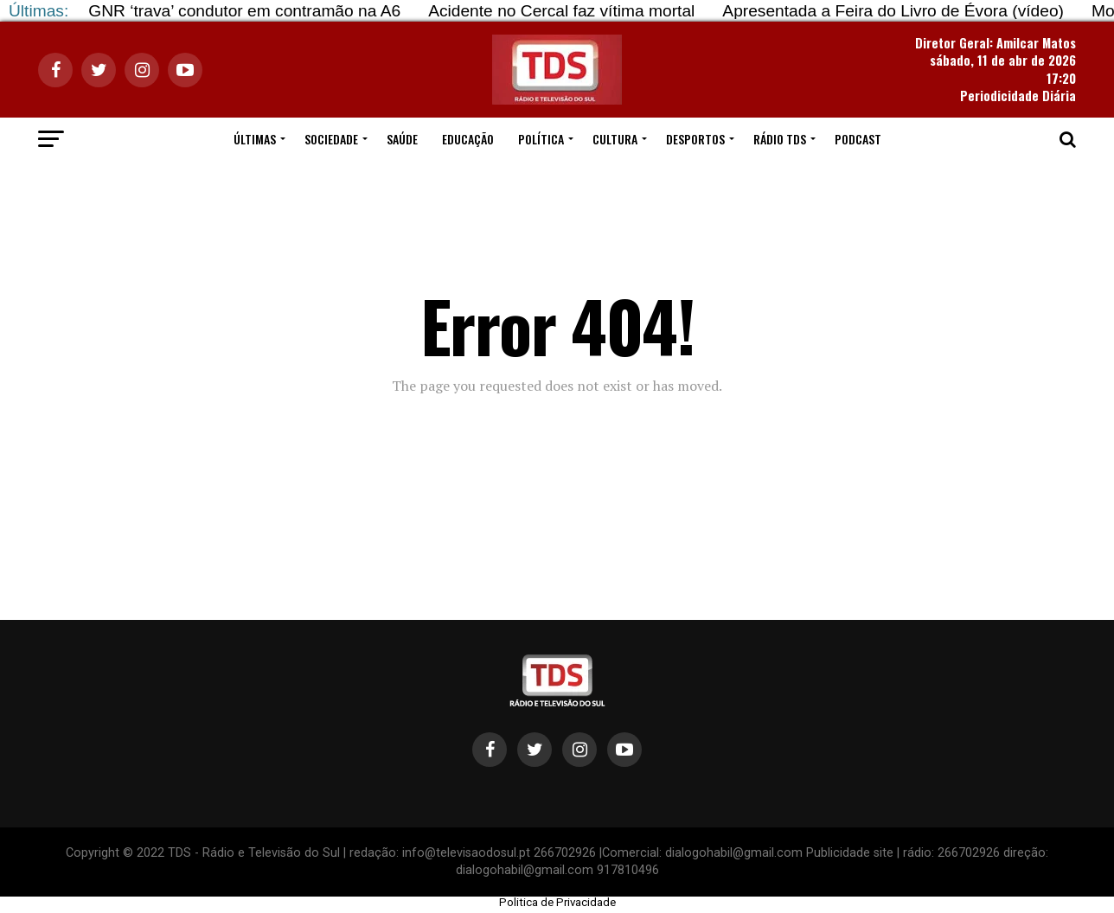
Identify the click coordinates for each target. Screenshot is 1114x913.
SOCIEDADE (331, 139)
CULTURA (614, 139)
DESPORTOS (695, 139)
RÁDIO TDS (779, 139)
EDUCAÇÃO (468, 139)
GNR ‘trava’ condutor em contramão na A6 (244, 11)
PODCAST (858, 139)
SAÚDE (402, 139)
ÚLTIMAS (255, 139)
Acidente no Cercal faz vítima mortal (561, 11)
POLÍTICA (541, 139)
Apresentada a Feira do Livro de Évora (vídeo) (893, 11)
